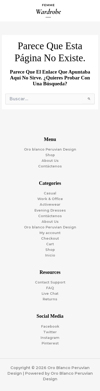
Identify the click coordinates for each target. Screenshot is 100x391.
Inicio (50, 255)
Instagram (50, 338)
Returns (50, 299)
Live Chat (50, 294)
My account (50, 233)
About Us (50, 161)
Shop (50, 155)
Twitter (50, 332)
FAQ (50, 288)
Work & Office (50, 199)
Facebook (50, 326)
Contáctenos (50, 166)
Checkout (50, 238)
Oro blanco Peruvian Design (50, 149)
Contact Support (50, 282)
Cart (50, 244)
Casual (50, 193)
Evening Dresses (50, 210)
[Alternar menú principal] (89, 10)
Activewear (50, 204)
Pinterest (50, 343)
